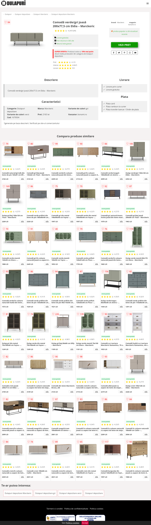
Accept (85, 523)
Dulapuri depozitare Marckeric (63, 14)
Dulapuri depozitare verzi (70, 493)
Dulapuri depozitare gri (45, 493)
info (22, 179)
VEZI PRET (124, 45)
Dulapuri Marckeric (41, 14)
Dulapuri (8, 14)
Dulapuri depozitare (22, 14)
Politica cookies (96, 508)
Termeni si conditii (55, 508)
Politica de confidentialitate (76, 508)
